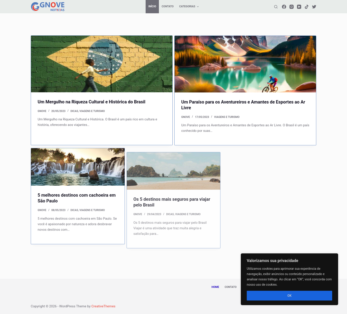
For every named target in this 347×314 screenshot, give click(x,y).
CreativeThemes (103, 306)
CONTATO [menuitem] (168, 6)
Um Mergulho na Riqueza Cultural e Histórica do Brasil (91, 101)
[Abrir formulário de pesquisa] (276, 6)
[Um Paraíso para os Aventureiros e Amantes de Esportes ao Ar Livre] (245, 65)
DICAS (74, 111)
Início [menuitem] (152, 6)
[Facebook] (284, 7)
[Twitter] (314, 7)
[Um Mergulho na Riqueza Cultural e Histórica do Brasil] (101, 64)
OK (289, 295)
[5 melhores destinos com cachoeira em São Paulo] (78, 171)
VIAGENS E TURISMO (92, 111)
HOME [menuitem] (215, 287)
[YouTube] (299, 7)
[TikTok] (307, 7)
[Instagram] (291, 7)
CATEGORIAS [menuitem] (189, 7)
